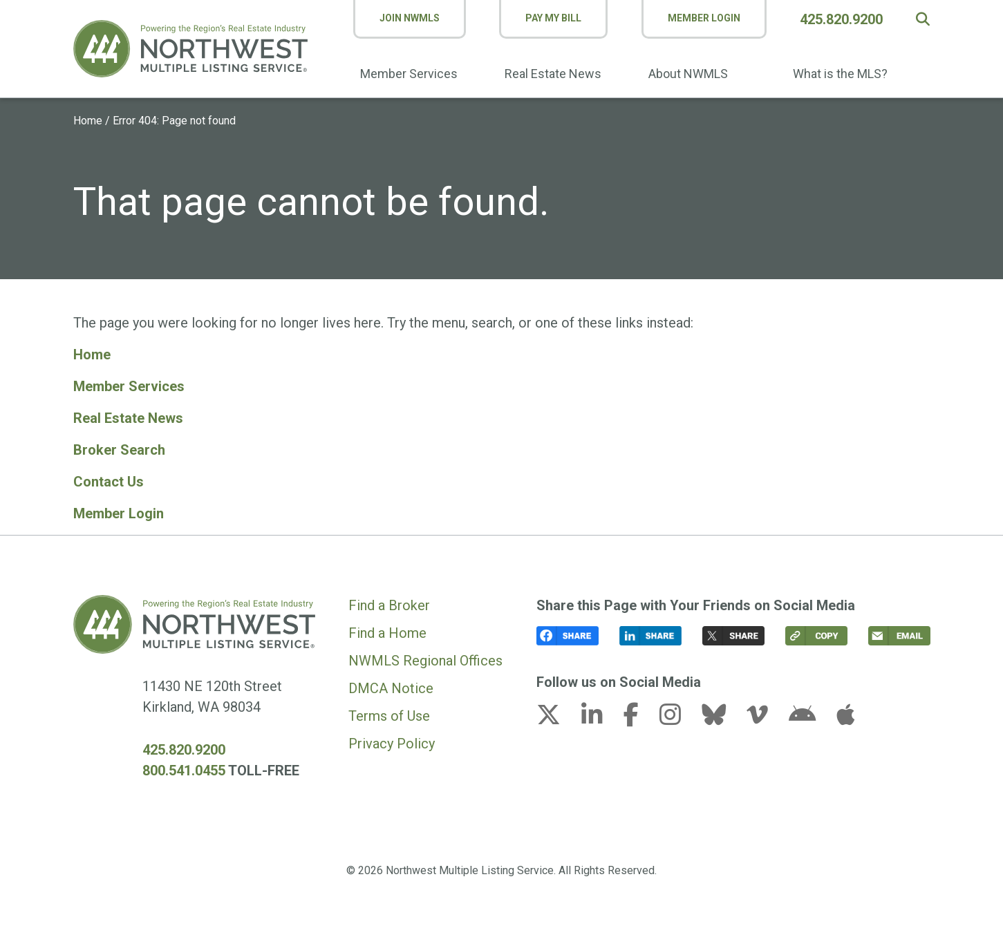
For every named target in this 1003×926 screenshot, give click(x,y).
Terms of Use (389, 716)
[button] (923, 19)
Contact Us (108, 481)
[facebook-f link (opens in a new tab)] (640, 718)
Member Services (409, 73)
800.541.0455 (183, 770)
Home (87, 120)
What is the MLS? (840, 73)
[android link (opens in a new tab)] (811, 718)
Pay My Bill (553, 17)
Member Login (704, 17)
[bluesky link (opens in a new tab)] (722, 718)
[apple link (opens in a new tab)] (845, 718)
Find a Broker (389, 605)
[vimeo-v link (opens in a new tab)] (766, 718)
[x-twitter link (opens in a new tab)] (557, 718)
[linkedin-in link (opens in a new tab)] (600, 718)
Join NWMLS (409, 17)
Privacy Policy (391, 743)
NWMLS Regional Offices (425, 660)
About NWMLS (688, 73)
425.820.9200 (841, 19)
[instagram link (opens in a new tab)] (678, 718)
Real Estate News (553, 73)
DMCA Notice (390, 688)
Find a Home (387, 633)
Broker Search (119, 450)
